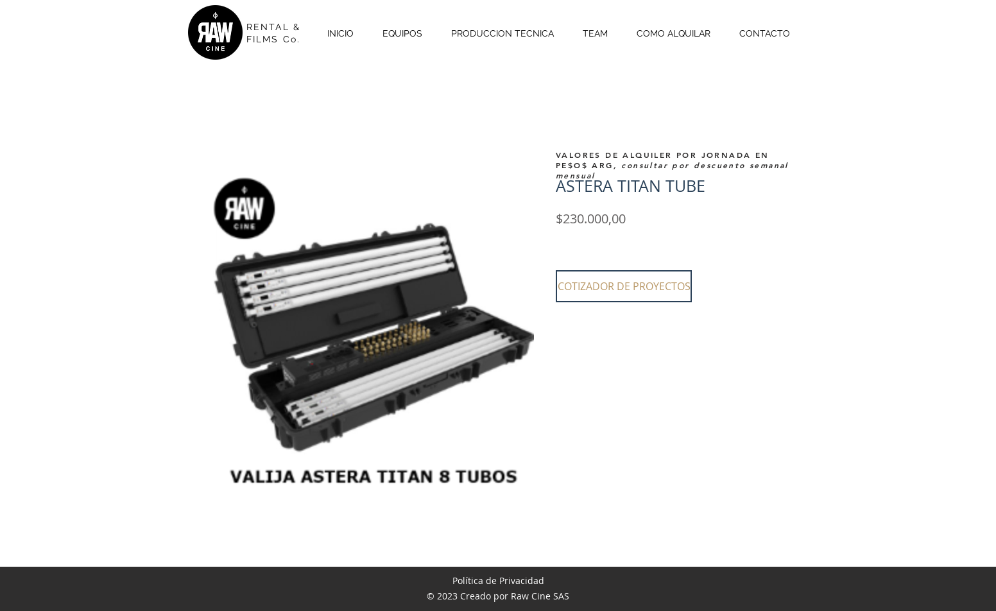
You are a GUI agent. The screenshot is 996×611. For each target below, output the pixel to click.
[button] (624, 286)
